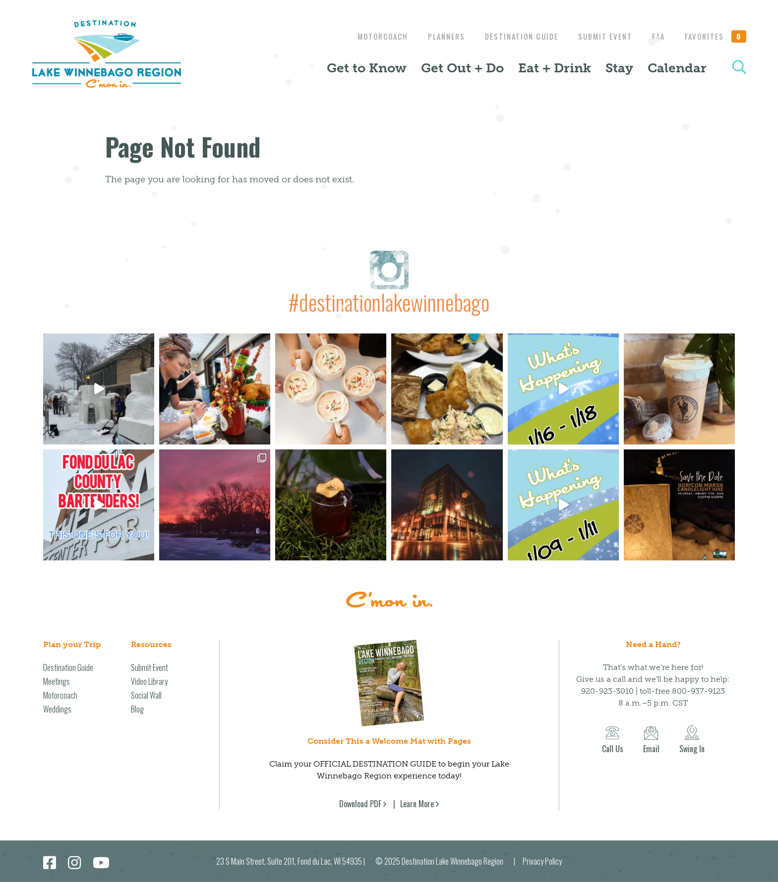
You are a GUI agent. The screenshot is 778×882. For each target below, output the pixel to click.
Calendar (677, 68)
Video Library (149, 681)
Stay (619, 68)
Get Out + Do (462, 68)
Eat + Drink (554, 68)
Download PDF (360, 804)
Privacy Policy (542, 861)
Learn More (417, 804)
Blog (137, 709)
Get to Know (367, 68)
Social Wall (146, 695)
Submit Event (600, 36)
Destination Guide (514, 36)
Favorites (715, 36)
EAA (656, 36)
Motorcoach (370, 36)
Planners (436, 36)
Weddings (57, 709)
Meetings (56, 681)
